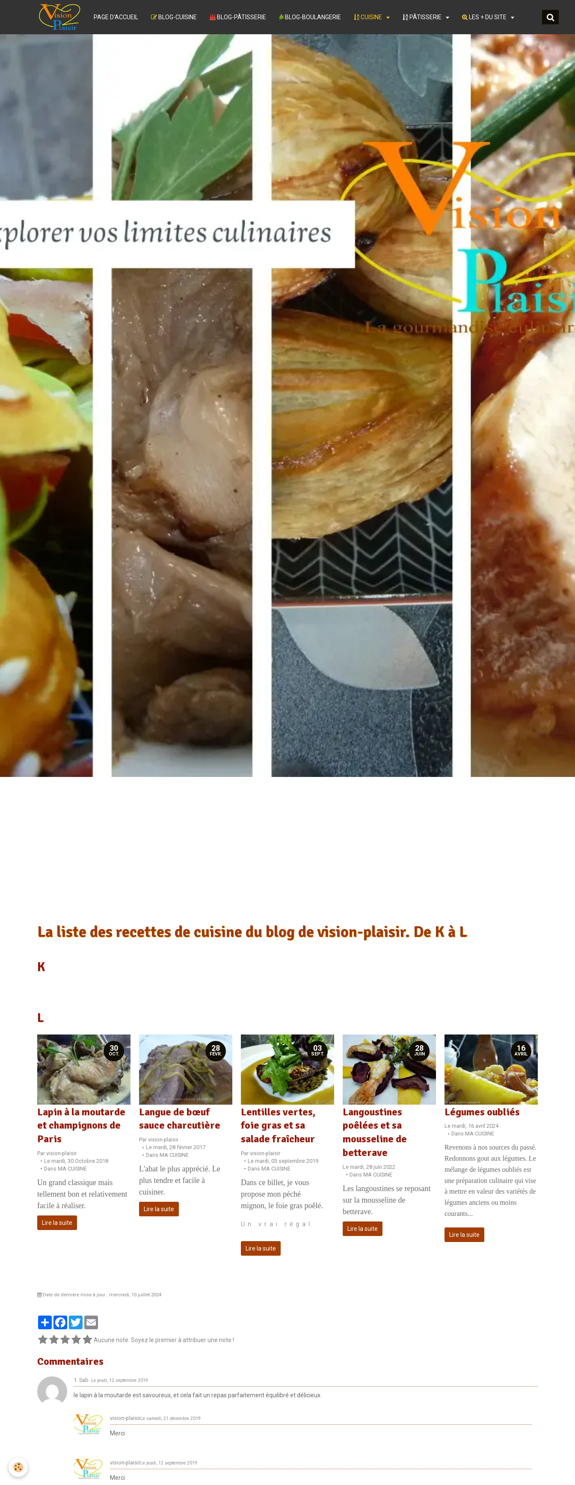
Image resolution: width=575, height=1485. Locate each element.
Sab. (84, 1380)
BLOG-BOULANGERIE (310, 17)
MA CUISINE (72, 1168)
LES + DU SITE (485, 17)
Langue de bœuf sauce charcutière (179, 1118)
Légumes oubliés (482, 1111)
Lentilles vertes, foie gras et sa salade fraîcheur (278, 1125)
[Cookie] (18, 1467)
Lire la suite (57, 1222)
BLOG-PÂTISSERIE (238, 17)
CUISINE (368, 17)
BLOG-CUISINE (174, 17)
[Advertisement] (287, 854)
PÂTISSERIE (423, 17)
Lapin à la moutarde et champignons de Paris (81, 1125)
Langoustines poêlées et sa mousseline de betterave (375, 1132)
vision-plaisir (61, 1153)
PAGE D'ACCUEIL (116, 17)
